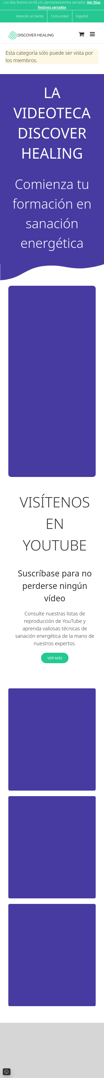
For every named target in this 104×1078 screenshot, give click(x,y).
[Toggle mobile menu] (93, 34)
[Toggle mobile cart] (81, 34)
